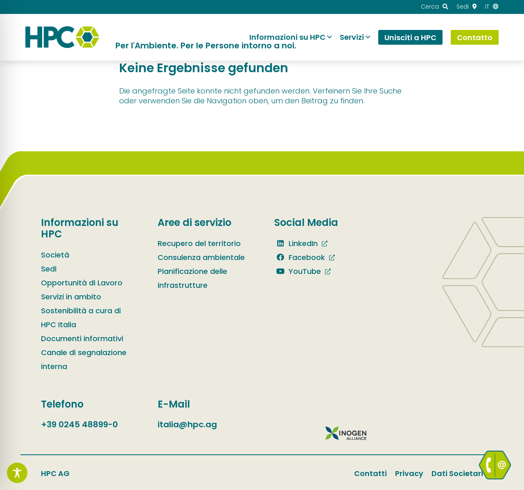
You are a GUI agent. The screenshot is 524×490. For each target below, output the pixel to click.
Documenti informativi (82, 338)
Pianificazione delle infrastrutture (192, 278)
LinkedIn (296, 243)
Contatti (370, 473)
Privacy (409, 473)
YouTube (297, 271)
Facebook (299, 257)
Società (55, 255)
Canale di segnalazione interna (83, 359)
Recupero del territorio (199, 243)
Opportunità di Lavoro (81, 283)
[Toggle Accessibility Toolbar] (17, 473)
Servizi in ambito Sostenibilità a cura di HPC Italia (81, 311)
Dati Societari (457, 473)
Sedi (48, 269)
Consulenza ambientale (201, 257)
